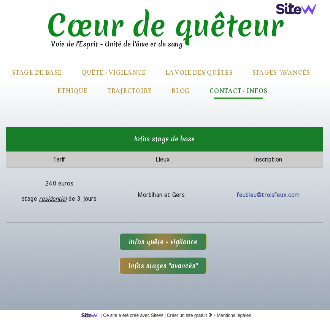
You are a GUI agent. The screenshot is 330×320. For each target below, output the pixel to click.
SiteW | (125, 315)
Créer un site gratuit (190, 315)
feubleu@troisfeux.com (267, 195)
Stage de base (37, 73)
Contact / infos (238, 91)
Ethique (72, 91)
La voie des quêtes (199, 73)
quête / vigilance (113, 73)
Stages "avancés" (282, 73)
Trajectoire (129, 91)
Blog (180, 91)
